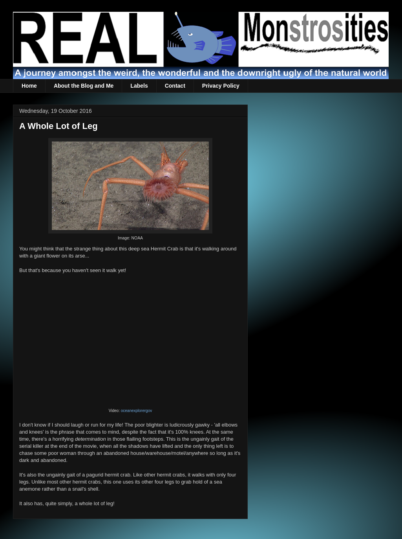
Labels (139, 86)
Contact (175, 86)
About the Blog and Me (83, 86)
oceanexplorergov (136, 410)
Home (29, 86)
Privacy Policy (220, 86)
